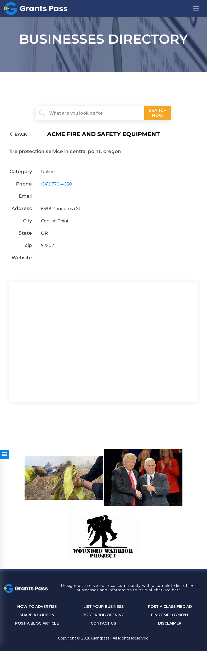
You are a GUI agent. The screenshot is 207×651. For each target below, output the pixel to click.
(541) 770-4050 (56, 184)
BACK (18, 134)
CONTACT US (103, 623)
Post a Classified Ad (170, 606)
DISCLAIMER (169, 623)
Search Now (158, 113)
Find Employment (170, 615)
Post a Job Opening (103, 615)
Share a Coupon (37, 615)
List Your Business (103, 606)
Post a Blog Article (37, 623)
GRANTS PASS (103, 78)
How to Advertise (37, 606)
